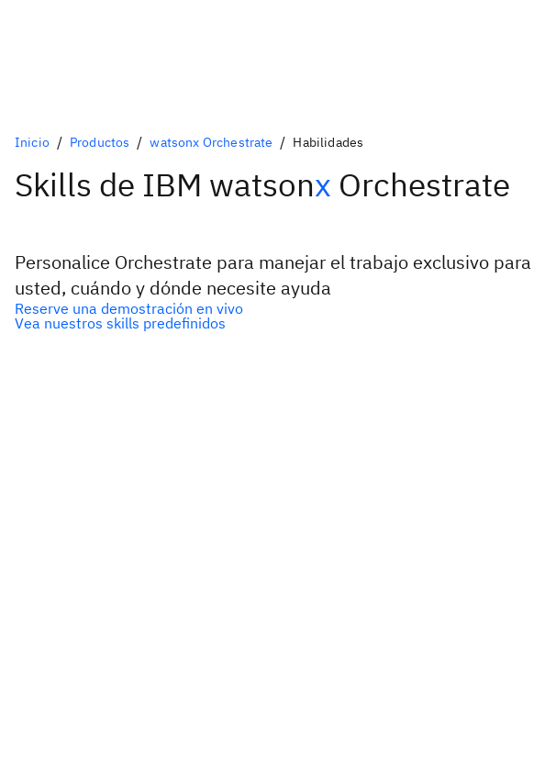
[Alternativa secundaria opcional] (272, 323)
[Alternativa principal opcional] (272, 308)
